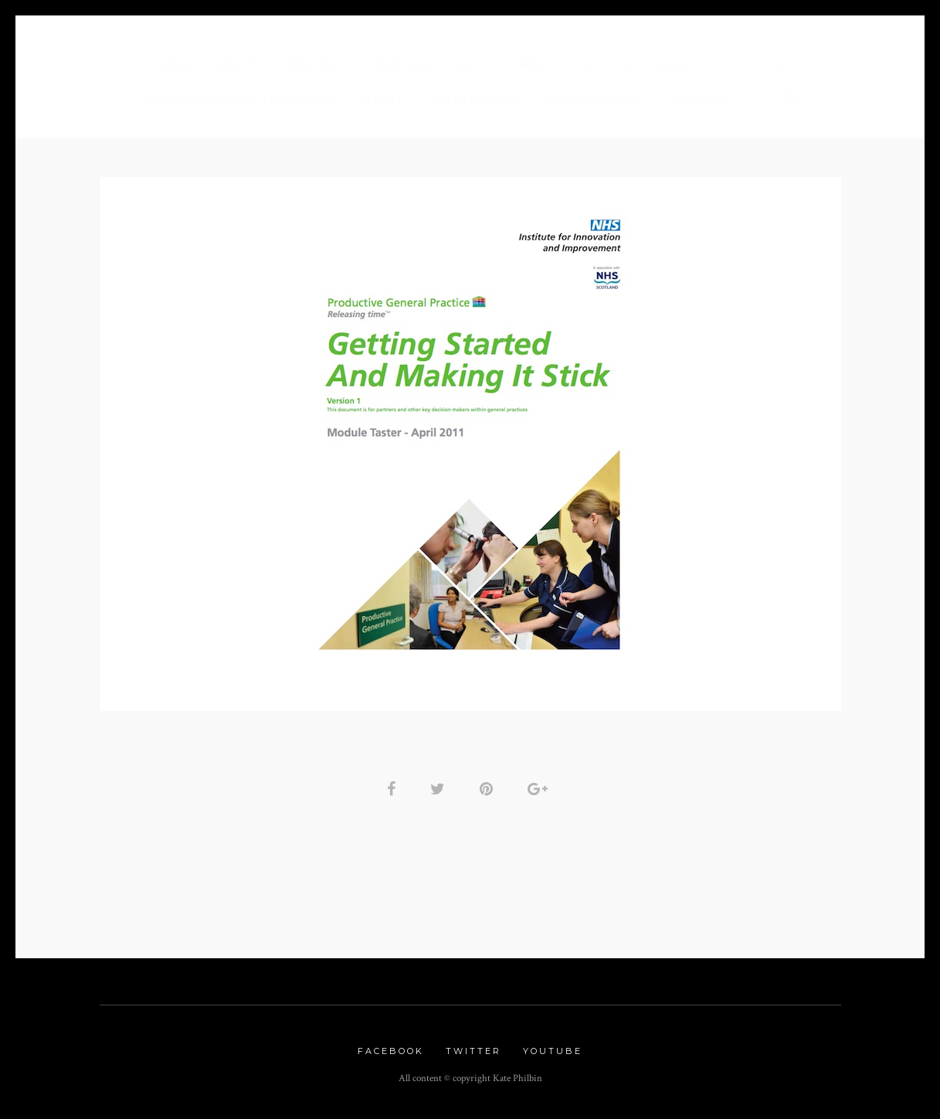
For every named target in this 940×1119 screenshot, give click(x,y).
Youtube (552, 1051)
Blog (476, 64)
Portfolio (399, 64)
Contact (698, 99)
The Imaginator (593, 99)
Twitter (473, 1051)
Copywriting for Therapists (240, 99)
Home (173, 64)
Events (381, 99)
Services (311, 64)
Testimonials (473, 99)
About (237, 64)
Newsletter (558, 64)
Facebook (391, 1051)
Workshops (661, 64)
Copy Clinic (762, 64)
